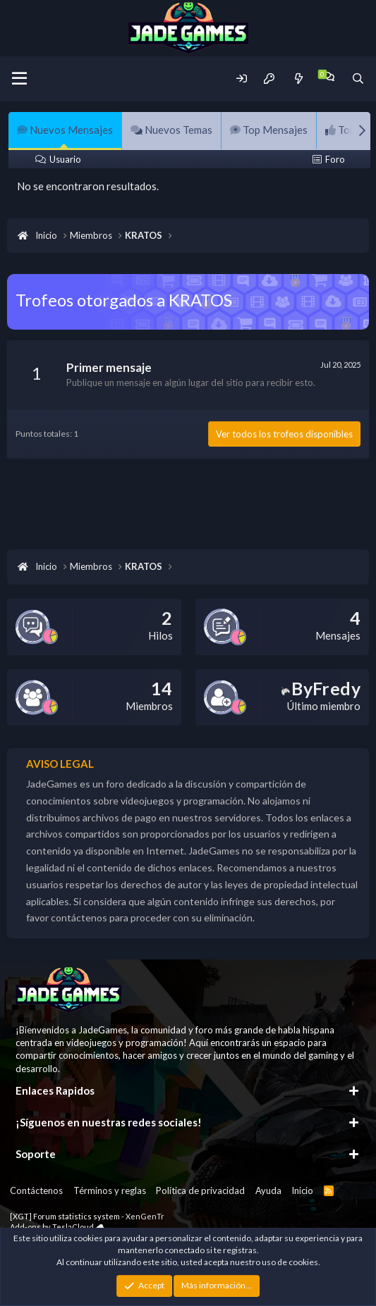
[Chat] (328, 76)
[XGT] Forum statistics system (87, 1216)
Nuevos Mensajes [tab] (65, 129)
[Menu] (19, 78)
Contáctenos (36, 1190)
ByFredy (320, 688)
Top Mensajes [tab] (269, 129)
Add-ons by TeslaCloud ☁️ (57, 1226)
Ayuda (268, 1190)
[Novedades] (298, 79)
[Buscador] (358, 79)
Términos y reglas (109, 1190)
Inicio (302, 1190)
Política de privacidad (200, 1190)
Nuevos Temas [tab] (171, 129)
